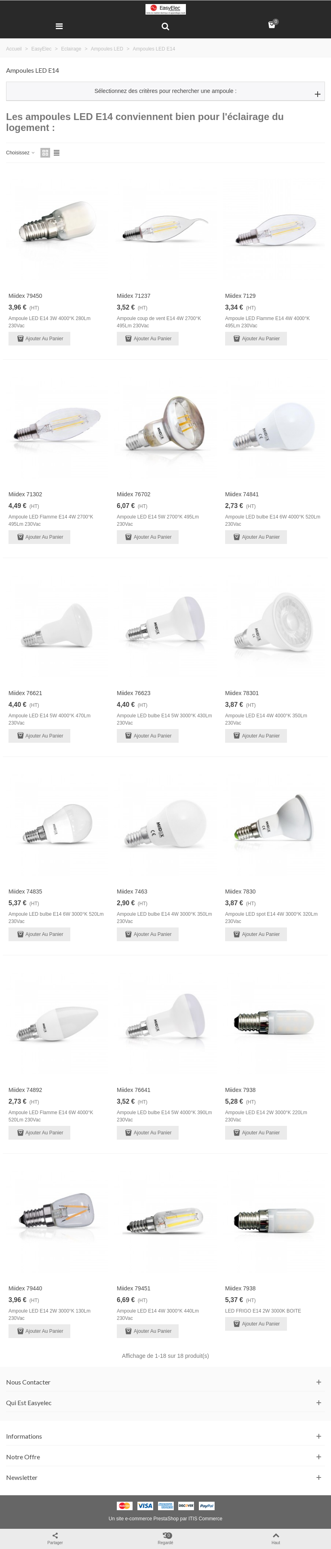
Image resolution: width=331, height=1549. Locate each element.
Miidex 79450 (25, 296)
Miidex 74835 (25, 891)
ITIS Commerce (205, 1519)
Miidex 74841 (242, 494)
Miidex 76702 (133, 494)
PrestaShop (166, 1519)
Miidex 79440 (25, 1288)
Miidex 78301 (242, 693)
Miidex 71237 (133, 296)
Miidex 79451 (133, 1288)
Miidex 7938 (240, 1090)
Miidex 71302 (25, 494)
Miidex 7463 (132, 891)
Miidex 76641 (133, 1090)
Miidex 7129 (240, 296)
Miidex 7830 (240, 891)
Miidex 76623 (133, 693)
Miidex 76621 (25, 693)
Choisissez (21, 153)
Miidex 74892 (25, 1090)
